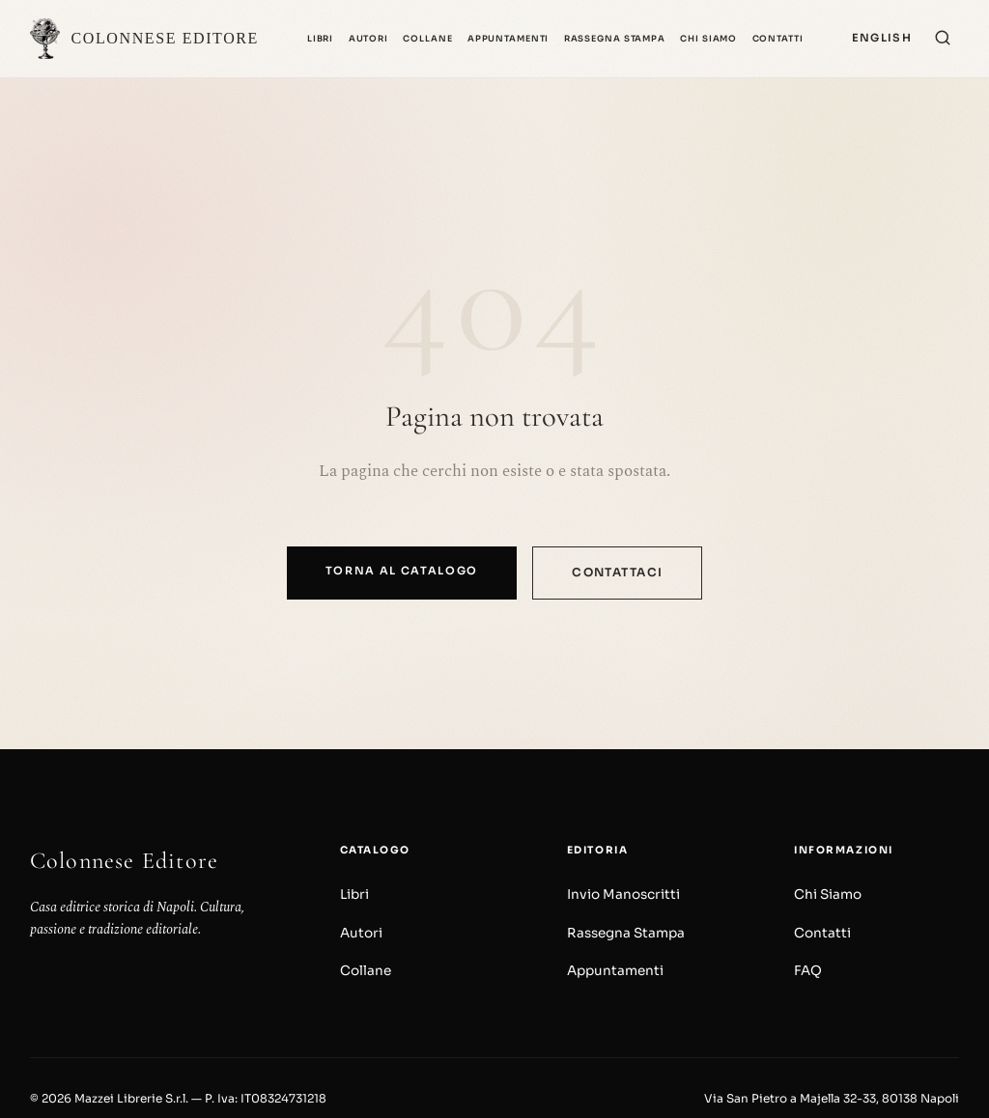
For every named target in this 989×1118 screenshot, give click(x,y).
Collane (427, 38)
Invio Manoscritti (623, 894)
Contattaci (617, 573)
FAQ (808, 971)
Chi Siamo (708, 38)
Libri (320, 38)
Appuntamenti (508, 38)
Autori (368, 38)
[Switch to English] (882, 38)
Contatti (778, 38)
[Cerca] (942, 39)
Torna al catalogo (402, 571)
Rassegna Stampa (614, 38)
